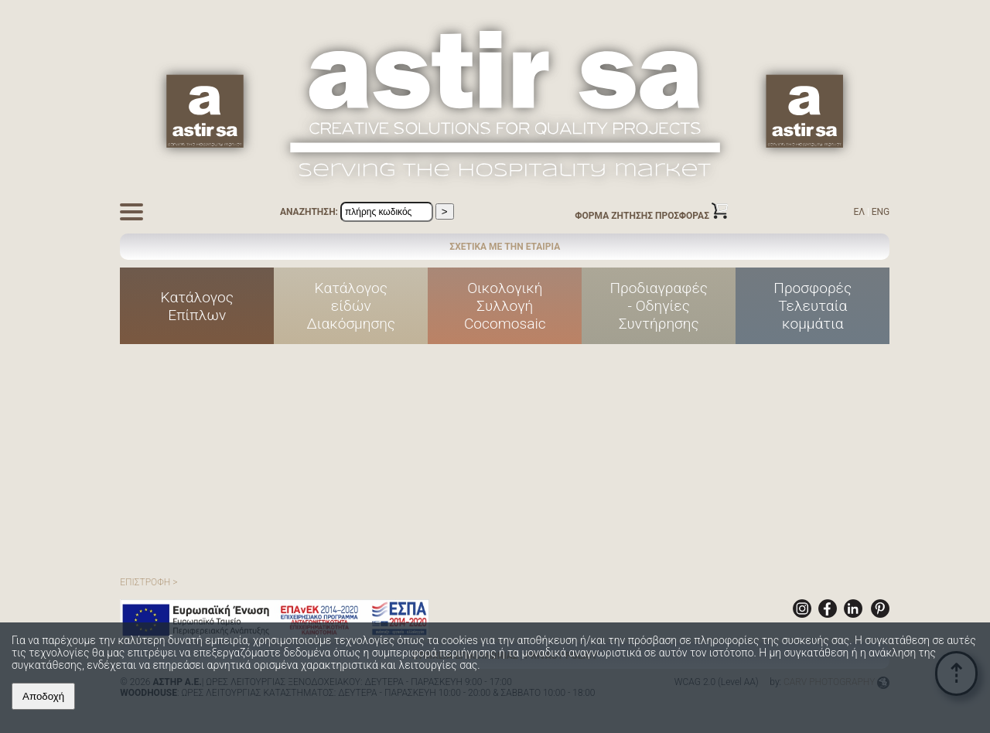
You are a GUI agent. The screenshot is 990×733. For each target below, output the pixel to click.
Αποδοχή (43, 696)
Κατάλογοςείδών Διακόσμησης (351, 305)
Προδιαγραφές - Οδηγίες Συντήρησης (658, 305)
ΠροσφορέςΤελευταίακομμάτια (812, 305)
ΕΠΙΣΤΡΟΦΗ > (148, 582)
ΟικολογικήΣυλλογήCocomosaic (505, 305)
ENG (881, 211)
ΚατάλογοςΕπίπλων (197, 306)
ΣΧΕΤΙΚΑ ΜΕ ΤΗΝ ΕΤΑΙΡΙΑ (504, 246)
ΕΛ (859, 211)
